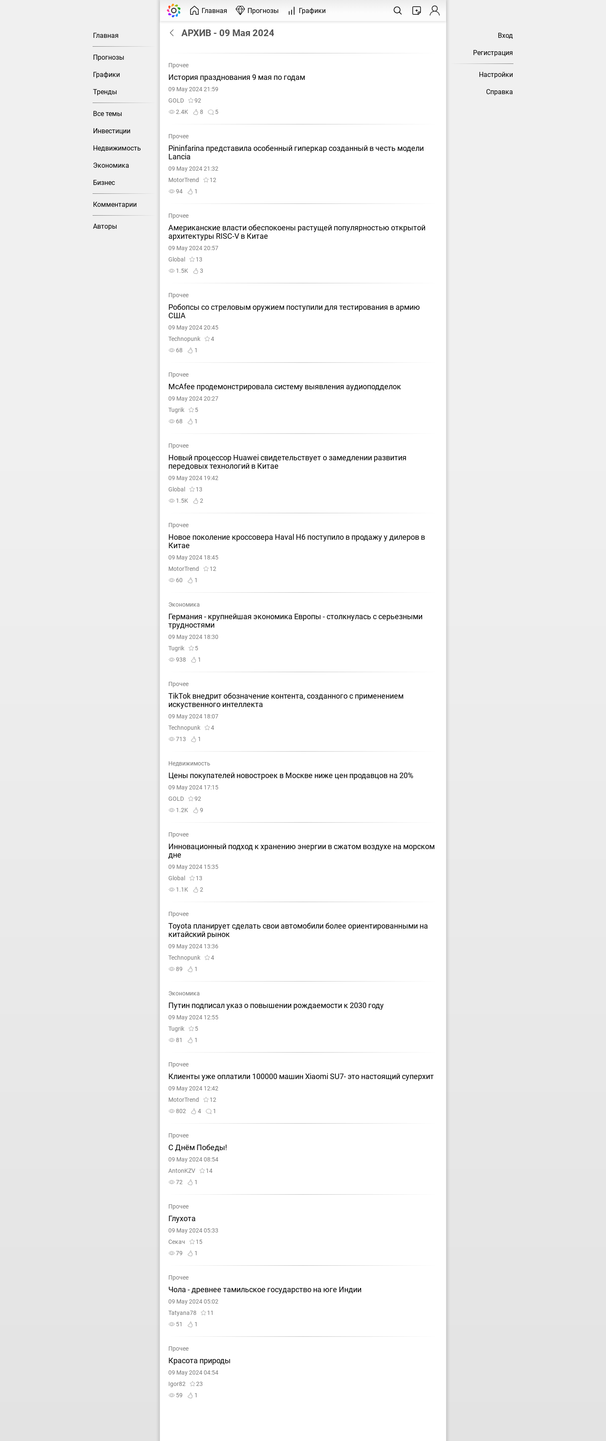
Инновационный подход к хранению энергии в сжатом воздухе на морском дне (301, 850)
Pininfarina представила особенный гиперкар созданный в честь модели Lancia (296, 152)
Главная (106, 36)
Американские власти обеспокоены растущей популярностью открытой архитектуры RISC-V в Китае (296, 232)
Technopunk (184, 339)
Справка (499, 92)
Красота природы (199, 1361)
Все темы (107, 114)
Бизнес (104, 183)
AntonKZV (181, 1170)
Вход (505, 36)
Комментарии (115, 204)
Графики (106, 75)
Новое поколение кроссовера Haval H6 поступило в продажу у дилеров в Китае (296, 541)
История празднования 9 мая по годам (236, 77)
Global (176, 259)
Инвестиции (111, 131)
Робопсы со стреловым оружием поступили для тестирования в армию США (294, 311)
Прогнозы (108, 57)
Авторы (105, 226)
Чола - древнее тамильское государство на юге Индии (264, 1289)
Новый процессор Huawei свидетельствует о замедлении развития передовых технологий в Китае (287, 462)
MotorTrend (183, 180)
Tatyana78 (182, 1313)
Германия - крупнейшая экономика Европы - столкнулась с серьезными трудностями (295, 620)
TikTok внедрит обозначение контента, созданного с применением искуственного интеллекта (286, 700)
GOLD (176, 100)
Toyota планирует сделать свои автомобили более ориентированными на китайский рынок (298, 930)
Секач (176, 1242)
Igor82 (177, 1384)
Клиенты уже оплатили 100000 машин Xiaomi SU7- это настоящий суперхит (301, 1076)
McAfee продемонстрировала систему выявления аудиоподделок (284, 387)
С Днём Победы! (197, 1147)
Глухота (182, 1218)
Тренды (105, 92)
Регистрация (493, 53)
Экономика (111, 165)
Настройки (496, 75)
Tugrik (176, 410)
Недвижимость (117, 148)
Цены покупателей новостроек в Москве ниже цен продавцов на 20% (290, 775)
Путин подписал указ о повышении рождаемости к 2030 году (276, 1005)
